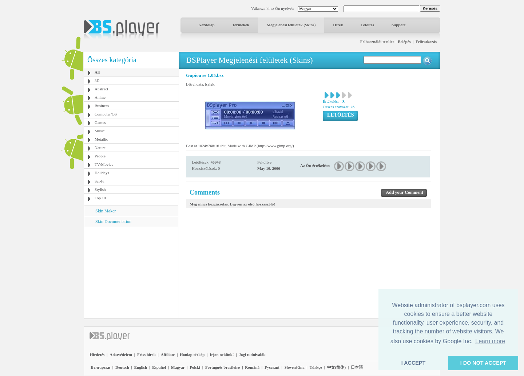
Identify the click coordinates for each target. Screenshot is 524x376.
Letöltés (367, 25)
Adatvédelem (121, 354)
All (97, 72)
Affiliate (168, 354)
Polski (195, 367)
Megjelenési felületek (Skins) (291, 25)
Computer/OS (106, 114)
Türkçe (316, 367)
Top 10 (100, 198)
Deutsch (122, 367)
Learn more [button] (490, 341)
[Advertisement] (131, 272)
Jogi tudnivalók (252, 354)
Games (100, 122)
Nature (100, 147)
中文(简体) (336, 367)
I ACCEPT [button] (413, 363)
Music (100, 131)
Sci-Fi (99, 181)
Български (100, 367)
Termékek (240, 25)
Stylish (100, 189)
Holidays (102, 173)
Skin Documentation (113, 221)
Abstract (101, 89)
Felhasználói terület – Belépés (385, 41)
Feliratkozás (426, 41)
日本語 (357, 367)
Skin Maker (105, 211)
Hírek (338, 25)
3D (97, 80)
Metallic (101, 139)
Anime (100, 97)
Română (252, 367)
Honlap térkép (192, 354)
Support (399, 25)
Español (159, 367)
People (100, 156)
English (140, 367)
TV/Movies (104, 164)
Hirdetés (97, 354)
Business (102, 105)
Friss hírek (146, 354)
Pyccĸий (272, 367)
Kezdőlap (206, 25)
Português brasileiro (222, 367)
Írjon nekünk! (222, 354)
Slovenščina (295, 367)
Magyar (177, 367)
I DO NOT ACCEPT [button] (483, 363)
